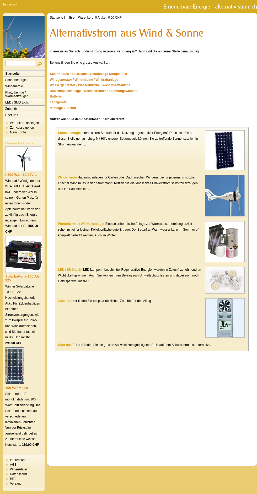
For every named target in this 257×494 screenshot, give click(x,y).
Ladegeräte (58, 102)
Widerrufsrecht (20, 469)
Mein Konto (18, 132)
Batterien (56, 96)
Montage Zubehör (63, 108)
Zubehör (11, 109)
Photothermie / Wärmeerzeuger (16, 94)
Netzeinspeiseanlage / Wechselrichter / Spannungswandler (94, 91)
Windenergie (14, 86)
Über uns (11, 115)
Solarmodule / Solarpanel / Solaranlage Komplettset (88, 74)
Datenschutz (19, 474)
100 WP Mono (16, 388)
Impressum (17, 460)
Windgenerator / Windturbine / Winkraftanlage (84, 80)
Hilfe (13, 479)
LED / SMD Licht (17, 102)
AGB (13, 464)
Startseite (12, 73)
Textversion (11, 4)
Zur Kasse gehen (22, 127)
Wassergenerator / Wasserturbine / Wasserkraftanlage (90, 85)
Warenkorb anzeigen (24, 123)
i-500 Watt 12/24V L (21, 175)
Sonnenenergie (15, 80)
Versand (16, 483)
